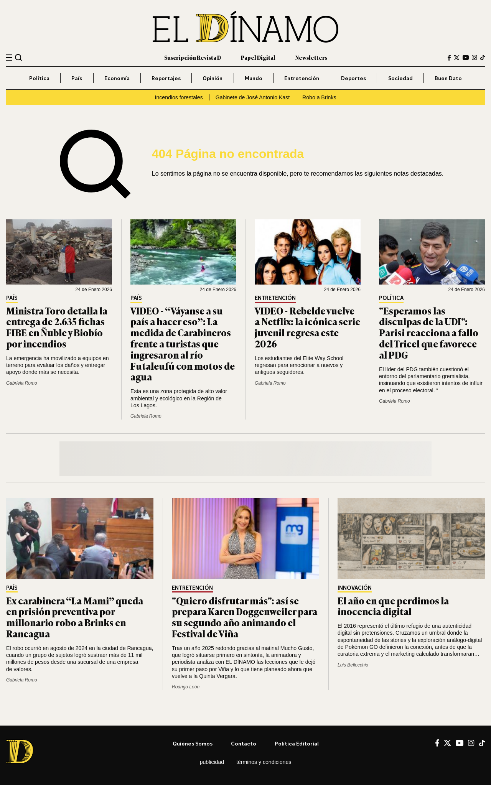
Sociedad (400, 78)
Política (39, 78)
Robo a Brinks (319, 97)
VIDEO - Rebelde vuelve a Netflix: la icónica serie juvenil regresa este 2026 (307, 327)
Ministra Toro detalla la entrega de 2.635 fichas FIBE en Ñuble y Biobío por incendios (56, 327)
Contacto (243, 743)
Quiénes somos (193, 743)
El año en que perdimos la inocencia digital (393, 606)
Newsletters (311, 57)
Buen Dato (448, 78)
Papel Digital (258, 57)
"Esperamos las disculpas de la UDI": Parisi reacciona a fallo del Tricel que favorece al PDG (428, 332)
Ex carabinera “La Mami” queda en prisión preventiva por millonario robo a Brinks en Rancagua (74, 617)
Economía (117, 78)
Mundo (253, 78)
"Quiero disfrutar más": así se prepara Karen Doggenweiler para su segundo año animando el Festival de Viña (244, 617)
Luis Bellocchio (353, 665)
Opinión (212, 78)
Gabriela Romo (21, 383)
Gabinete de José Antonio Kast (253, 97)
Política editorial (297, 743)
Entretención (301, 78)
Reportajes (166, 78)
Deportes (353, 78)
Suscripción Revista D (192, 57)
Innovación (355, 588)
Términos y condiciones (263, 762)
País (76, 78)
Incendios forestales (179, 97)
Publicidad (212, 762)
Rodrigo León (185, 687)
